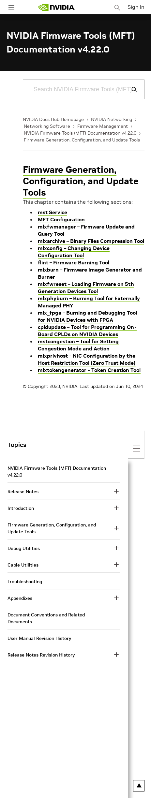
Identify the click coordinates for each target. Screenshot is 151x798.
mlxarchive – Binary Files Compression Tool (91, 241)
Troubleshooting (25, 581)
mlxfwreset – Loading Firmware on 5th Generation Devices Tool (86, 287)
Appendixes (20, 598)
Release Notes (23, 492)
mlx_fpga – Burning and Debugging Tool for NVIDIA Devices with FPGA (87, 316)
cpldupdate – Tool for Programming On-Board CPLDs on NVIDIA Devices (87, 330)
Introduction (21, 508)
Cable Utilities (23, 565)
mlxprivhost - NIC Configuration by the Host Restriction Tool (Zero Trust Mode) (87, 359)
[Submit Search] (131, 89)
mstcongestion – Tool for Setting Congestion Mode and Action (78, 345)
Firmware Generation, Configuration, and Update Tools (82, 140)
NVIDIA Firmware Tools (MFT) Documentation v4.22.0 (80, 133)
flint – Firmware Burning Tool (73, 262)
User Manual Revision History (39, 638)
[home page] (56, 7)
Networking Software (47, 126)
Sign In (136, 7)
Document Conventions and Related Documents (46, 618)
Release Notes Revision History (41, 655)
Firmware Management (102, 126)
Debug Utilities (24, 548)
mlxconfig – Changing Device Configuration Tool (74, 252)
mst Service (52, 212)
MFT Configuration (61, 219)
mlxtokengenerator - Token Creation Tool (89, 370)
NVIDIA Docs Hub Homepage (53, 119)
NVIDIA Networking (111, 119)
